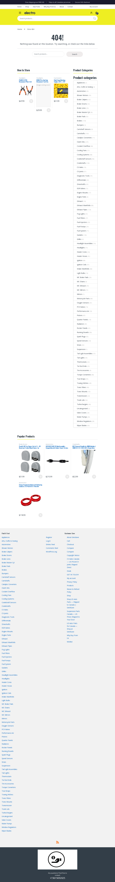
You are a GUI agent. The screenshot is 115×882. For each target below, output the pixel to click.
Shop (27, 7)
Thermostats (79, 362)
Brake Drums (80, 104)
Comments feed (52, 548)
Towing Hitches (80, 383)
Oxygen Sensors (81, 303)
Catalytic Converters (82, 138)
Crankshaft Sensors (82, 159)
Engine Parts (79, 197)
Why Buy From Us (50, 7)
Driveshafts (79, 184)
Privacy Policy (72, 582)
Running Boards (81, 332)
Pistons (77, 315)
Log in (48, 541)
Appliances (79, 83)
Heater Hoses (80, 256)
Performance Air (81, 311)
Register (49, 537)
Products (70, 585)
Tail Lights (78, 358)
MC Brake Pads (80, 277)
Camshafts (79, 133)
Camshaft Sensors (82, 129)
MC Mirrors (79, 290)
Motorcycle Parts (81, 298)
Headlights (22, 78)
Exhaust (78, 201)
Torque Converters (82, 375)
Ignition (77, 260)
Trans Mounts (80, 391)
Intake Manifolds (81, 269)
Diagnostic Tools (81, 176)
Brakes (77, 121)
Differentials (79, 180)
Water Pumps (80, 417)
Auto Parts (36, 7)
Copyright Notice (73, 555)
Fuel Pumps (79, 226)
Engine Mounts (80, 193)
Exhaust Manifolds (82, 205)
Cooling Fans (79, 150)
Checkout (70, 544)
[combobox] (54, 18)
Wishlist (70, 642)
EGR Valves (79, 188)
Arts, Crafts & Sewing (83, 87)
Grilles (77, 239)
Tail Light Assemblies (82, 353)
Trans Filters (79, 387)
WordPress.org (51, 552)
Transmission (80, 396)
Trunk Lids (79, 400)
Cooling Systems (81, 154)
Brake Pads (79, 116)
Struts (77, 345)
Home (19, 7)
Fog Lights (79, 214)
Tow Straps (79, 379)
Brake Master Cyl (81, 112)
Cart (68, 541)
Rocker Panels (80, 328)
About (62, 7)
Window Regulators (82, 421)
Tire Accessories (81, 370)
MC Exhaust (79, 286)
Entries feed (50, 544)
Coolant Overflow (81, 146)
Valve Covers (79, 413)
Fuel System (57, 78)
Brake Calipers (80, 99)
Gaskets (78, 235)
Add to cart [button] (31, 101)
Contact (70, 7)
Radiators (78, 324)
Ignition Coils (79, 264)
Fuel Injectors (80, 222)
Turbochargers (80, 404)
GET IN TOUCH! (73, 574)
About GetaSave (73, 537)
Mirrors (77, 294)
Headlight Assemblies (83, 243)
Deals (69, 571)
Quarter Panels (80, 319)
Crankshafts (79, 163)
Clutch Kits (79, 142)
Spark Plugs (79, 336)
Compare (70, 548)
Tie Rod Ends (80, 366)
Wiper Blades (80, 425)
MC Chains (79, 281)
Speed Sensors (80, 341)
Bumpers (78, 125)
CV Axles (78, 167)
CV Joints (78, 171)
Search (94, 18)
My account (94, 7)
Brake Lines (79, 108)
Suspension (79, 349)
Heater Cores (80, 252)
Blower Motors (80, 95)
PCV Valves (79, 307)
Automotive (79, 91)
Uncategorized (80, 408)
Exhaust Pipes (80, 209)
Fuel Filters (79, 218)
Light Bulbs (79, 273)
